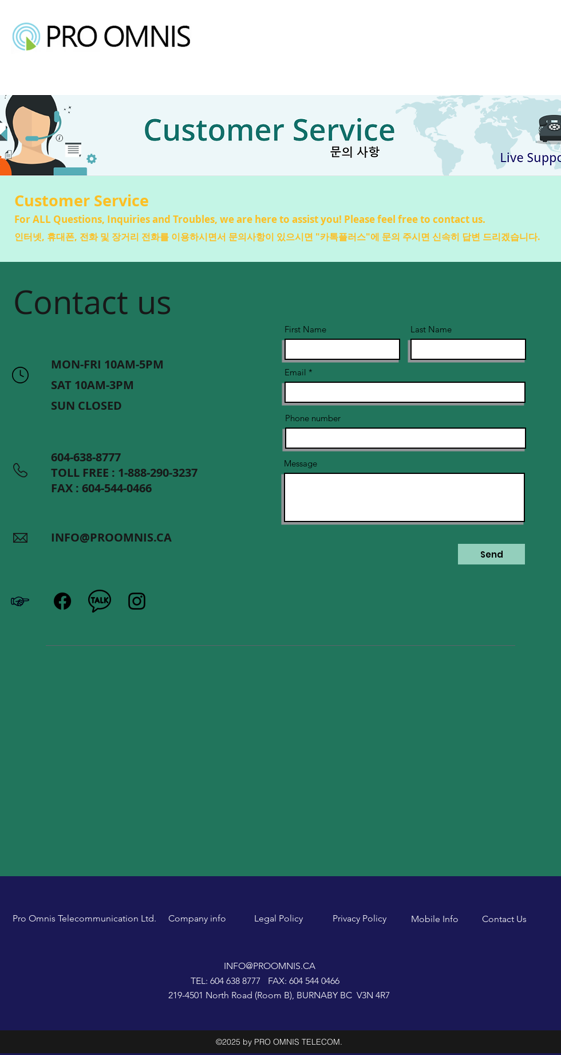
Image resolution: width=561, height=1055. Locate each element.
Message (300, 463)
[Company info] (197, 918)
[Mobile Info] (434, 919)
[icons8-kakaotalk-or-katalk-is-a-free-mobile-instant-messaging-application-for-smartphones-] (99, 601)
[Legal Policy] (278, 918)
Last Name (431, 329)
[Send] (491, 554)
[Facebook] (62, 601)
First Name (305, 329)
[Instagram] (136, 601)
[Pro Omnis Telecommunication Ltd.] (84, 918)
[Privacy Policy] (359, 918)
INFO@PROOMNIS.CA (111, 537)
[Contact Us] (504, 919)
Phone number (313, 418)
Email (295, 372)
